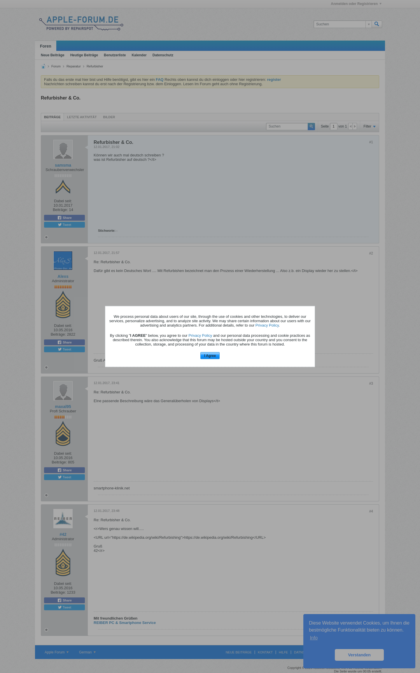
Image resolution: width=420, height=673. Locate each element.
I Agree (210, 355)
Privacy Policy (267, 325)
